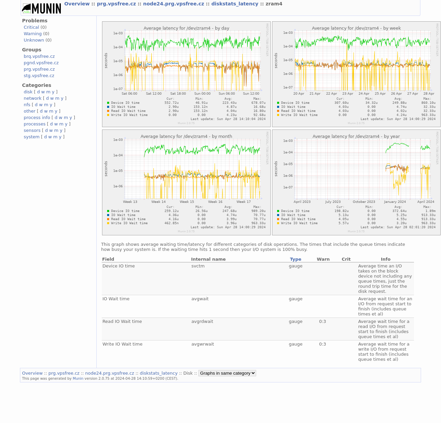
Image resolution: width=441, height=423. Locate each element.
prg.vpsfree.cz (117, 3)
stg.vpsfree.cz (39, 75)
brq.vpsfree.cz (39, 56)
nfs (27, 104)
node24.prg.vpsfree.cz (174, 3)
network (33, 98)
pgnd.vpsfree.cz (41, 62)
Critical (31, 27)
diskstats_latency (235, 3)
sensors (32, 130)
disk (28, 91)
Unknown (34, 40)
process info (37, 117)
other (29, 111)
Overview (77, 3)
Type (295, 259)
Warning (33, 33)
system (32, 136)
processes (35, 123)
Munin (78, 378)
